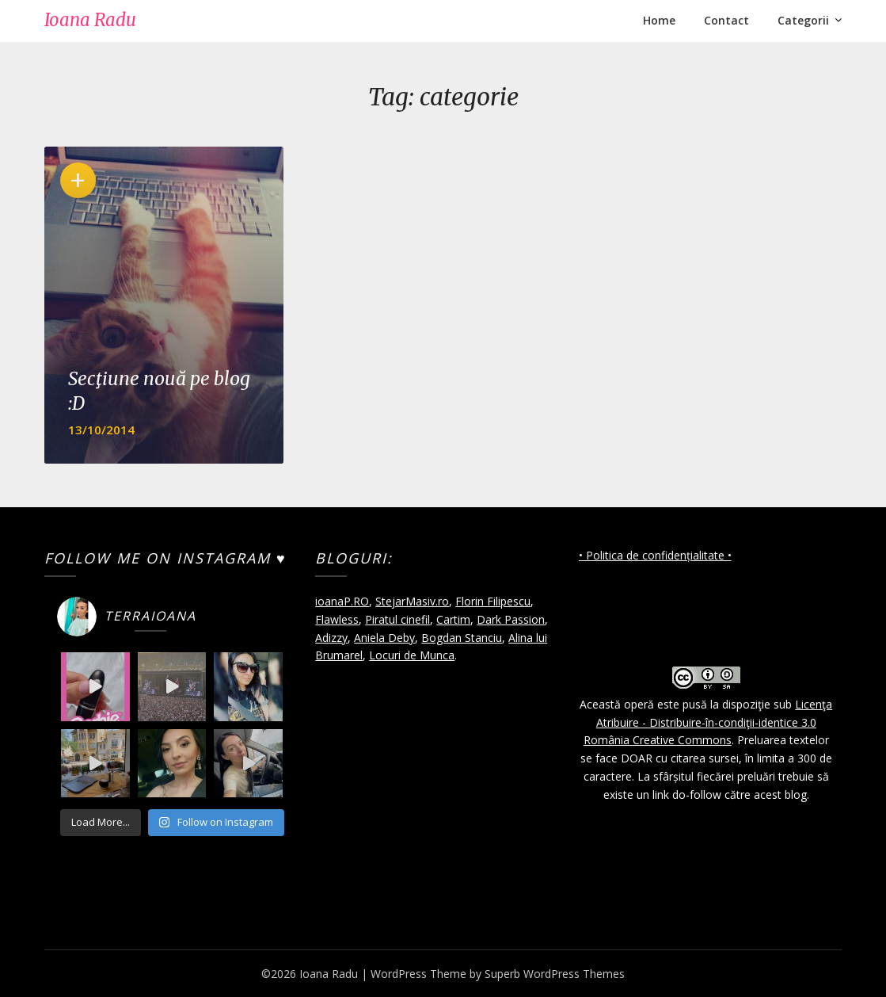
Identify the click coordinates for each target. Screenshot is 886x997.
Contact (726, 20)
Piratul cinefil (397, 619)
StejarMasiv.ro (412, 601)
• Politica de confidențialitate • (655, 555)
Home (659, 20)
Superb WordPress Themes (555, 973)
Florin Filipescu (492, 601)
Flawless (337, 619)
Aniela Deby (384, 637)
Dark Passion (511, 619)
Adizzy (331, 637)
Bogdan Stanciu (461, 637)
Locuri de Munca (411, 655)
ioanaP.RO (342, 601)
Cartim (453, 619)
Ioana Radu (90, 20)
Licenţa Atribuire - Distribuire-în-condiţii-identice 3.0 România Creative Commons (708, 722)
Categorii (803, 20)
